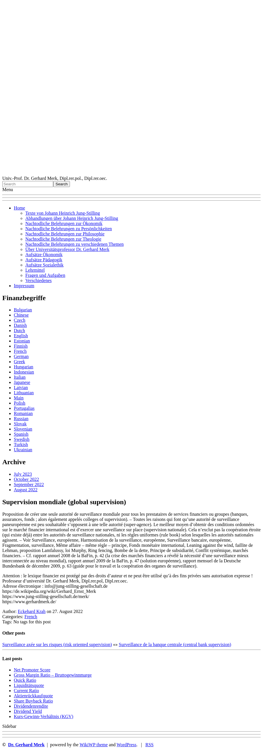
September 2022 (29, 484)
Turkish (21, 444)
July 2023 (23, 474)
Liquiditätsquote (29, 685)
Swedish (21, 439)
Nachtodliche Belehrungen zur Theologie (63, 239)
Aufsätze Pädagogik (43, 259)
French (20, 351)
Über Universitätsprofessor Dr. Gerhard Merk (67, 249)
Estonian (22, 340)
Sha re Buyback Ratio (33, 700)
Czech (19, 320)
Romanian (23, 413)
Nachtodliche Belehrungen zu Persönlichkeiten (68, 228)
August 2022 (25, 489)
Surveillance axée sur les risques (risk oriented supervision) (57, 644)
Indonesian (24, 372)
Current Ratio (26, 690)
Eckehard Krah (31, 611)
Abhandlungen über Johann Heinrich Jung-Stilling (71, 218)
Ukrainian (23, 449)
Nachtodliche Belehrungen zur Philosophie (64, 233)
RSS (149, 744)
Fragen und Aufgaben (45, 275)
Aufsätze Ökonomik (43, 254)
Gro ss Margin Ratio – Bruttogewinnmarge (53, 675)
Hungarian (23, 366)
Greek (19, 361)
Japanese (22, 382)
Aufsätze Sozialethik (44, 264)
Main (19, 397)
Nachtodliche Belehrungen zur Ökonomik (63, 223)
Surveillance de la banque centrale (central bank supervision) (175, 644)
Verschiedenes (38, 280)
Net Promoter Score (32, 669)
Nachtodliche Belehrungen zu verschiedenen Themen (74, 244)
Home (19, 207)
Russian (21, 418)
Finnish (21, 346)
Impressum (24, 285)
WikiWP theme (93, 744)
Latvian (21, 387)
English (21, 335)
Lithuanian (24, 392)
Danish (20, 325)
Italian (20, 377)
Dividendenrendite (31, 706)
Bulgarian (23, 309)
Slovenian (23, 429)
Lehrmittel (35, 270)
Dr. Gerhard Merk (26, 744)
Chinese (21, 315)
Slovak (20, 423)
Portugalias (24, 408)
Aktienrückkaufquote (33, 695)
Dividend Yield (28, 711)
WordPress (126, 744)
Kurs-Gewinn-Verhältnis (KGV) (43, 716)
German (21, 356)
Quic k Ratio (25, 680)
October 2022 (26, 479)
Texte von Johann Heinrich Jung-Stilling (62, 213)
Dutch (19, 330)
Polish (19, 403)
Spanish (21, 434)
